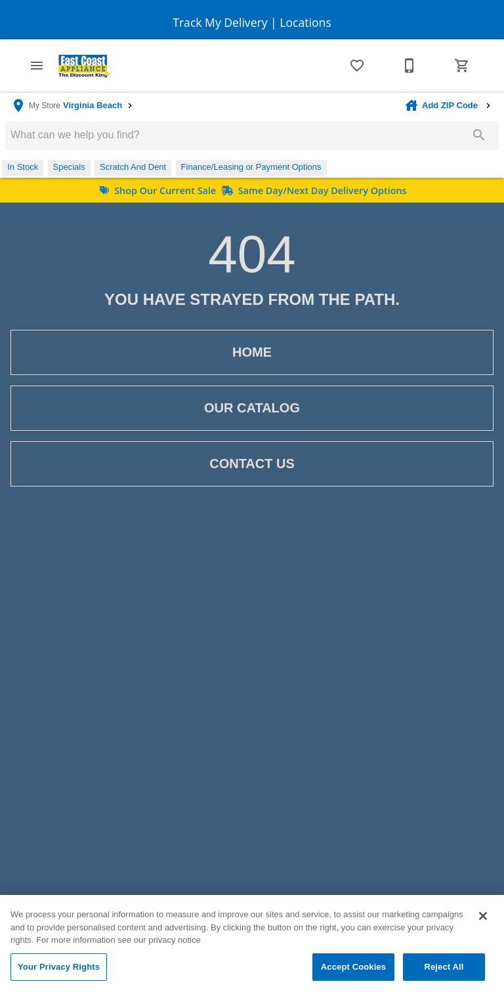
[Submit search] (479, 135)
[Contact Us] (409, 65)
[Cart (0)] (462, 65)
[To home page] (84, 65)
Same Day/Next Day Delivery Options (313, 190)
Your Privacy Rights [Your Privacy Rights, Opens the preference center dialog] (59, 971)
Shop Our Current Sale (158, 190)
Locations (304, 22)
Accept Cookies (353, 971)
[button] (36, 65)
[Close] (483, 920)
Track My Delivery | (225, 22)
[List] (357, 65)
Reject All (443, 971)
